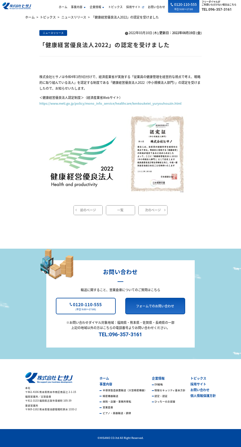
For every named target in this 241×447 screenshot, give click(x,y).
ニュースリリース (73, 17)
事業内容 (76, 7)
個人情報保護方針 (203, 395)
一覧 (120, 210)
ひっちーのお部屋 (164, 401)
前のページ (88, 210)
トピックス (115, 7)
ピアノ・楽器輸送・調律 (116, 413)
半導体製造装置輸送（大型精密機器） (124, 390)
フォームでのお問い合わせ (155, 306)
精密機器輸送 (110, 396)
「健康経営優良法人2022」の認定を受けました (125, 17)
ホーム (63, 7)
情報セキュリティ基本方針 (169, 390)
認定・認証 (161, 396)
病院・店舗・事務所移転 (116, 401)
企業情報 (95, 7)
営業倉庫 (107, 407)
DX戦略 (158, 384)
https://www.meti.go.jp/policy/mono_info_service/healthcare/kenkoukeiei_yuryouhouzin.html (110, 103)
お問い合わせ (156, 7)
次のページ (153, 210)
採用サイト (133, 7)
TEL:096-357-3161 (217, 10)
